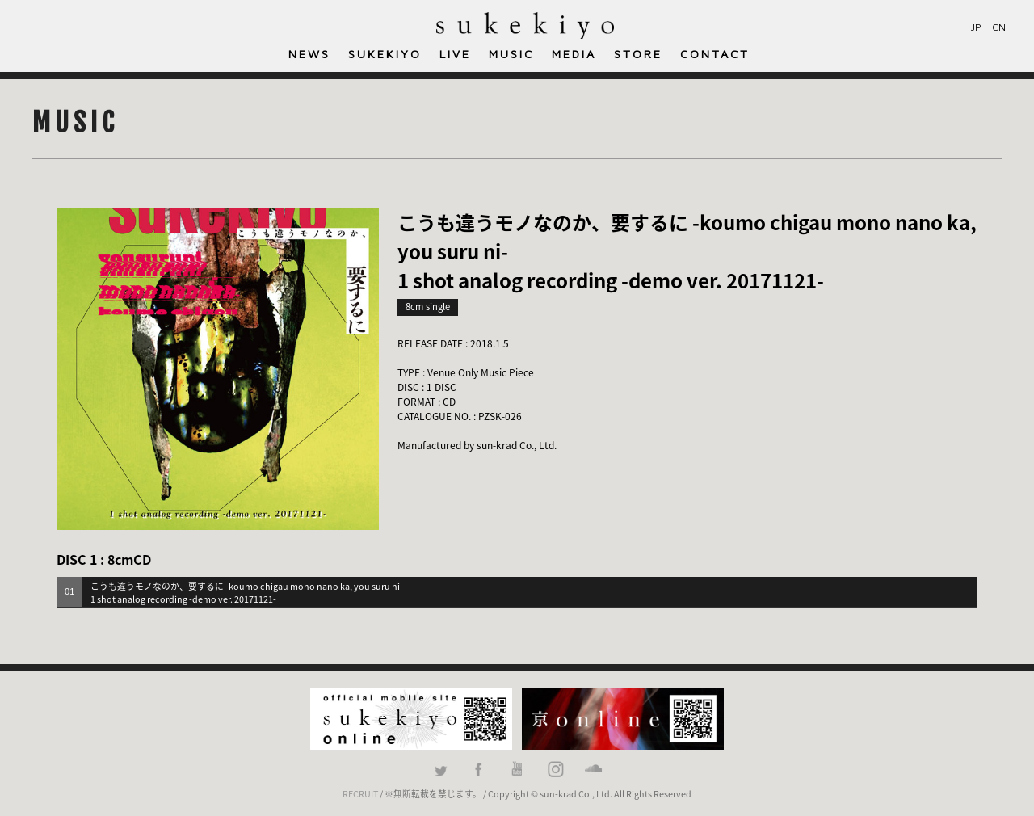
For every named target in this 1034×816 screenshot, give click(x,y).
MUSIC (511, 54)
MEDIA (574, 54)
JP (976, 27)
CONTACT (715, 54)
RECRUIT (360, 793)
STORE (638, 54)
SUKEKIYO (385, 54)
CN (999, 27)
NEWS (309, 54)
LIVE (455, 54)
